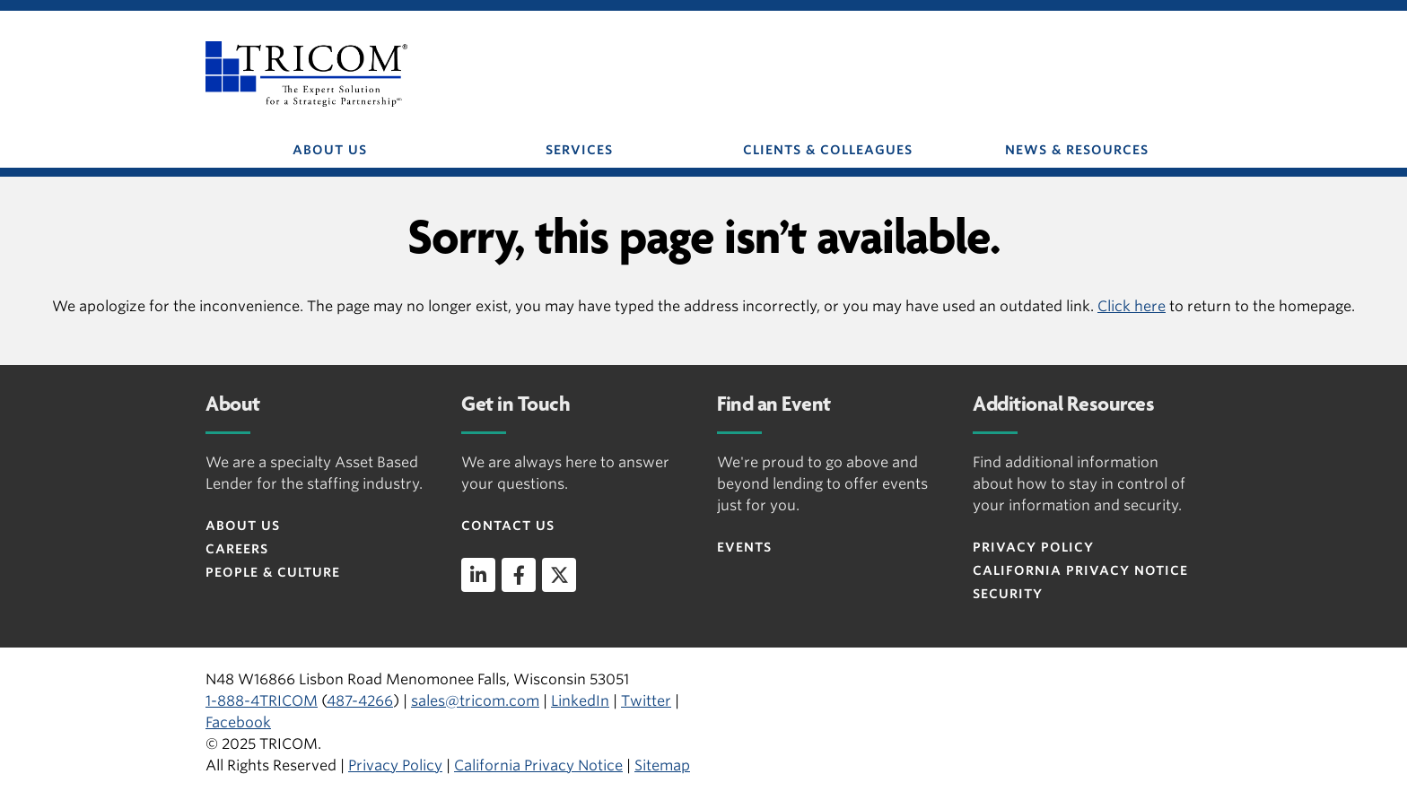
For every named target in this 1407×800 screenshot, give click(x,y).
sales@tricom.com (475, 700)
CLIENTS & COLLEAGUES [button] (828, 150)
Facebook (238, 722)
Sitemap (662, 765)
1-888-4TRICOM (261, 700)
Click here (1131, 306)
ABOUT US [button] (330, 150)
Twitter (646, 700)
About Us (242, 525)
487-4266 (360, 700)
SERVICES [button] (579, 150)
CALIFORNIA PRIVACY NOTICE (1080, 570)
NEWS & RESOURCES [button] (1077, 150)
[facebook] (519, 575)
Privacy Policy (1033, 547)
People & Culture (272, 572)
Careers (236, 549)
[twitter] (559, 575)
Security (1008, 594)
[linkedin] (478, 575)
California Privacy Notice (538, 765)
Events (744, 547)
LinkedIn (580, 700)
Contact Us (508, 525)
